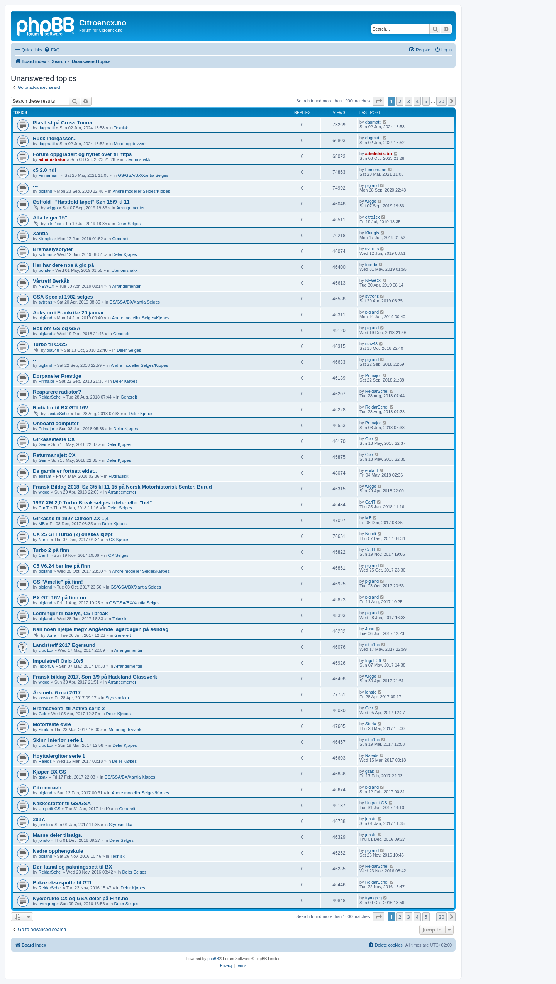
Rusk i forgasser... (55, 138)
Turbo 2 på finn (51, 550)
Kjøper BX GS (49, 772)
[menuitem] (51, 49)
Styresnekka (117, 698)
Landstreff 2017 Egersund (64, 645)
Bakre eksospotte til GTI (62, 883)
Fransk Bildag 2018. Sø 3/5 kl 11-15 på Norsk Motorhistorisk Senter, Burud (122, 487)
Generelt (120, 238)
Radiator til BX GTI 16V (60, 408)
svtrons (45, 254)
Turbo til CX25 (50, 344)
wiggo (52, 207)
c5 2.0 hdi (44, 170)
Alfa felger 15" (50, 218)
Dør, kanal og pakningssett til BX (72, 867)
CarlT (44, 508)
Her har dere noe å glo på (63, 265)
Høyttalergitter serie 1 (59, 756)
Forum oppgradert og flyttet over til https (82, 154)
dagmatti (47, 128)
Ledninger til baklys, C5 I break (70, 613)
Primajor (46, 381)
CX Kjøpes (119, 539)
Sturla (44, 729)
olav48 (53, 350)
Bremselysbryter (53, 249)
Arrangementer (130, 207)
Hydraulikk (118, 476)
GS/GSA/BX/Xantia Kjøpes (129, 777)
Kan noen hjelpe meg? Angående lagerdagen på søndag (100, 629)
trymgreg (47, 903)
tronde (45, 270)
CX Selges (118, 555)
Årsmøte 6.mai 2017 (57, 693)
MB (42, 523)
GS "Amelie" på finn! (58, 582)
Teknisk (121, 128)
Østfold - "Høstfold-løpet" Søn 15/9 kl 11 (81, 202)
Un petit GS (50, 808)
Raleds (45, 761)
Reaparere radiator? (57, 392)
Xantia (40, 233)
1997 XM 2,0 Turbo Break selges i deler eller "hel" (92, 503)
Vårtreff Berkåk (51, 281)
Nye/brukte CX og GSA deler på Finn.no (80, 898)
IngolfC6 (46, 666)
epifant (45, 476)
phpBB (213, 959)
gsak (43, 777)
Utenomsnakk (137, 159)
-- (34, 360)
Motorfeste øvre (52, 724)
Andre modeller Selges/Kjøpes (141, 191)
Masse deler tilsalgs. (57, 835)
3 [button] (408, 101)
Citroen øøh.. (48, 788)
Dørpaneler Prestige (57, 376)
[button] (378, 101)
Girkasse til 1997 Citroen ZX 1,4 (70, 518)
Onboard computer (56, 423)
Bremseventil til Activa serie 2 (69, 708)
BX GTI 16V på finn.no (59, 598)
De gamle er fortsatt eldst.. (65, 471)
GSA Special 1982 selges (63, 297)
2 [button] (399, 101)
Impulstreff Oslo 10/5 (58, 661)
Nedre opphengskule (58, 851)
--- (35, 186)
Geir (43, 444)
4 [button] (417, 101)
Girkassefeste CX (54, 439)
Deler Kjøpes (124, 254)
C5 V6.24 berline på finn (61, 566)
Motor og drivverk (130, 143)
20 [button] (441, 101)
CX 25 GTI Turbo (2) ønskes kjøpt (72, 534)
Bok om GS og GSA (56, 328)
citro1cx (54, 223)
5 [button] (426, 101)
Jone (51, 635)
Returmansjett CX (54, 455)
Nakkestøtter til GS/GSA (62, 803)
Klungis (46, 238)
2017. (39, 819)
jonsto (44, 698)
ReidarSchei (50, 397)
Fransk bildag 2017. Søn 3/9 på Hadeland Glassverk (95, 677)
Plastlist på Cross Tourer (63, 123)
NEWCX (46, 286)
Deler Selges (128, 223)
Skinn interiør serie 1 (58, 740)
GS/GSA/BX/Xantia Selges (143, 175)
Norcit (44, 539)
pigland (45, 191)
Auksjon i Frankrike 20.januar (68, 313)
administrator (52, 159)
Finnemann (49, 175)
